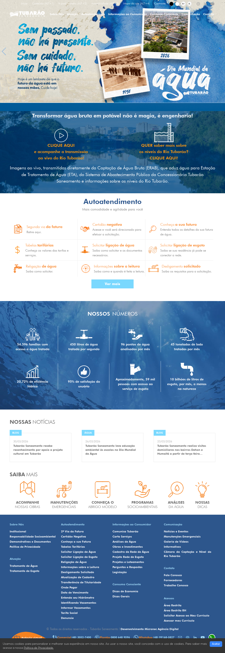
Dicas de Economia (125, 591)
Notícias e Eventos (176, 531)
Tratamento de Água (24, 566)
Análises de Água (124, 541)
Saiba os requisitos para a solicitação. (187, 271)
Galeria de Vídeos (176, 541)
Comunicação (191, 14)
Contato (208, 14)
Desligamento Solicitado (77, 572)
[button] (220, 51)
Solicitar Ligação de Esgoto (79, 557)
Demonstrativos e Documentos (30, 541)
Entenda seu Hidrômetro (77, 597)
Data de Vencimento (74, 592)
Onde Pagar (69, 587)
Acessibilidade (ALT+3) (105, 3)
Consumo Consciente (164, 14)
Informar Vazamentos (76, 607)
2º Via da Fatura (72, 531)
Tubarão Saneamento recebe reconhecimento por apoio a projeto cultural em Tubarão (38, 450)
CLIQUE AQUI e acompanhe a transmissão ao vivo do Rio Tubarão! (61, 151)
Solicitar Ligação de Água (78, 551)
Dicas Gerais (121, 596)
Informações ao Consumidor (127, 14)
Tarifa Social (69, 613)
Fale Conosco (173, 575)
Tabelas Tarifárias (73, 546)
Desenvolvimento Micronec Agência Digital (150, 629)
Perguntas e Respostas (127, 567)
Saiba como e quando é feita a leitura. (119, 271)
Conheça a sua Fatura (76, 541)
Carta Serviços (122, 536)
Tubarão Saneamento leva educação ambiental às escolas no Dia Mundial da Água (110, 450)
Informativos (172, 546)
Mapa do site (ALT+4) (136, 3)
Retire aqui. (34, 232)
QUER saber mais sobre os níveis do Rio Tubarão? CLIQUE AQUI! (164, 151)
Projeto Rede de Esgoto (128, 557)
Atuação (72, 14)
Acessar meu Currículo (179, 620)
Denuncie (67, 618)
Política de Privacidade (25, 546)
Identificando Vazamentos (78, 602)
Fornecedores (173, 580)
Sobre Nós (57, 14)
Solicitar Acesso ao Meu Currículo (186, 615)
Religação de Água (74, 562)
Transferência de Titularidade (81, 582)
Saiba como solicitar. (39, 271)
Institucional (18, 531)
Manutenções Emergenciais (182, 536)
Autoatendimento (93, 14)
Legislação (119, 572)
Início (24, 3)
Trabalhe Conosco (176, 585)
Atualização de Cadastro (77, 577)
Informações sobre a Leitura (80, 567)
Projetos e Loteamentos (128, 562)
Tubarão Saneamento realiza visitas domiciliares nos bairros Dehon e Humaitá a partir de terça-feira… (181, 450)
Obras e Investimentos (127, 546)
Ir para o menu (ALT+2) (73, 3)
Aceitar (216, 643)
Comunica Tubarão (125, 531)
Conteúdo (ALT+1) (43, 3)
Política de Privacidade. (39, 647)
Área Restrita (172, 605)
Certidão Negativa (73, 536)
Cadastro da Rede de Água (130, 551)
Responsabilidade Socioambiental (33, 536)
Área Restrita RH (175, 610)
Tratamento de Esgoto (24, 571)
